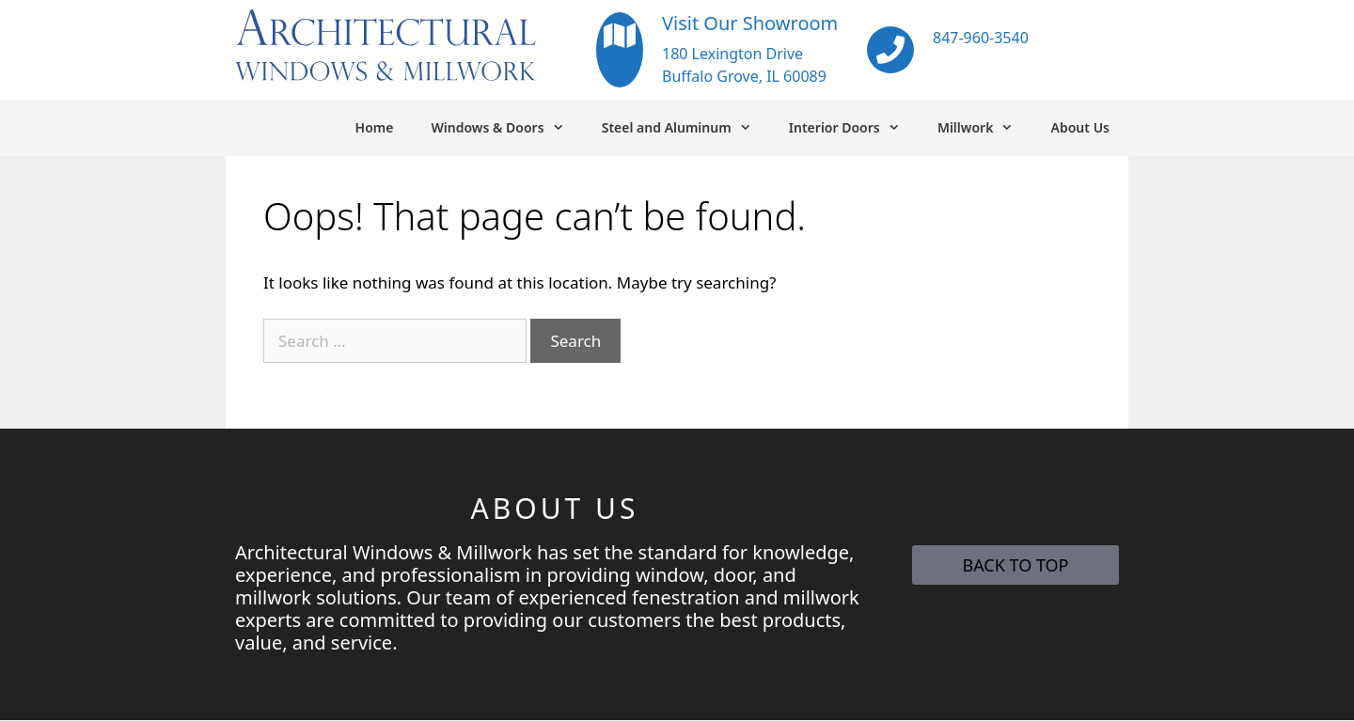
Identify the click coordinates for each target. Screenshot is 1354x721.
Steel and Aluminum (686, 128)
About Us (1080, 127)
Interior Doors (854, 128)
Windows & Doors (506, 128)
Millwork (984, 128)
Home (374, 127)
